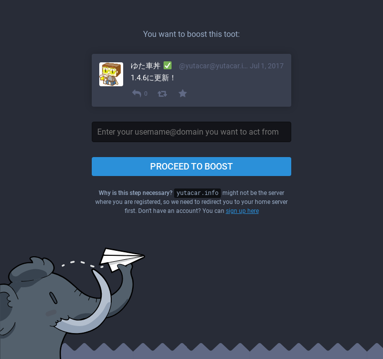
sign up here (242, 210)
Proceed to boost (191, 166)
